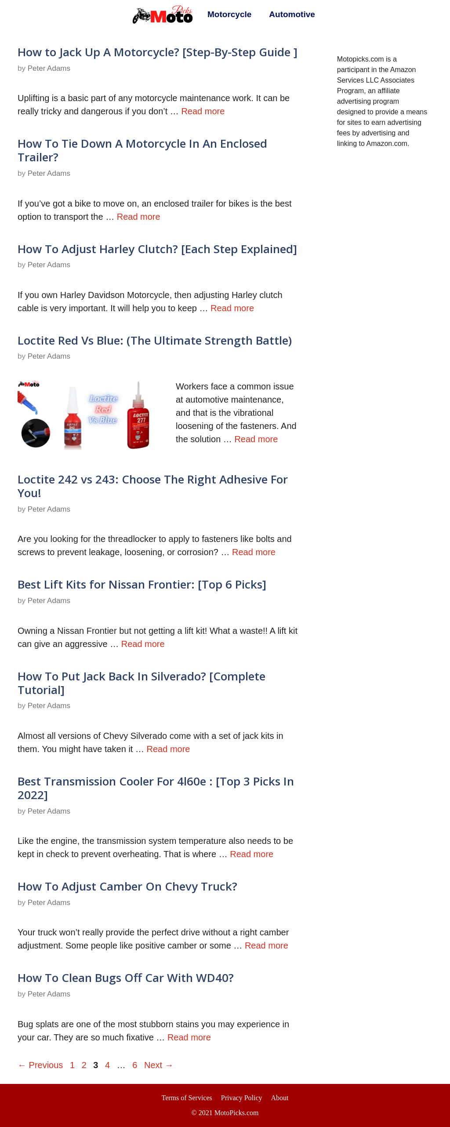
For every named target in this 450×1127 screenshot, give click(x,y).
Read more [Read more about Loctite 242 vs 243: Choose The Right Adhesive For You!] (254, 552)
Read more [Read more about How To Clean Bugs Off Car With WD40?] (189, 1037)
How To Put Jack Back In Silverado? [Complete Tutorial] (141, 683)
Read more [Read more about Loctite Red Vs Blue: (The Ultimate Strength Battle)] (256, 439)
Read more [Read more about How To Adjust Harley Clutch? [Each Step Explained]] (232, 308)
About (280, 1098)
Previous (40, 1065)
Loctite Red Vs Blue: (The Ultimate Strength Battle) (155, 340)
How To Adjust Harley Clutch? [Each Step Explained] (157, 249)
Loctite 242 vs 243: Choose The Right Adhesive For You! (153, 486)
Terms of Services (186, 1098)
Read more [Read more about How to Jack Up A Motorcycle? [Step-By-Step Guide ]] (203, 111)
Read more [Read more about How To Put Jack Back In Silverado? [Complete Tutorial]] (168, 749)
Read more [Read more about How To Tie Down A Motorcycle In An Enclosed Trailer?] (138, 217)
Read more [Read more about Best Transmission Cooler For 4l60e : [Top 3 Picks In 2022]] (251, 854)
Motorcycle (229, 14)
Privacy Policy (241, 1098)
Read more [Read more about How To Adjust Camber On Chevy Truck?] (266, 945)
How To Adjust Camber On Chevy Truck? (127, 886)
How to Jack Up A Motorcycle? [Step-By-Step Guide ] (158, 52)
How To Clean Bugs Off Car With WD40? (126, 977)
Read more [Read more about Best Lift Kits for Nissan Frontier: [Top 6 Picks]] (143, 644)
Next (159, 1065)
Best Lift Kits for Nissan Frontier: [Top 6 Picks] (142, 584)
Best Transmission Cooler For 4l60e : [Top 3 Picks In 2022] (156, 788)
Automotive (292, 14)
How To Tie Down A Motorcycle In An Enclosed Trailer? (142, 150)
